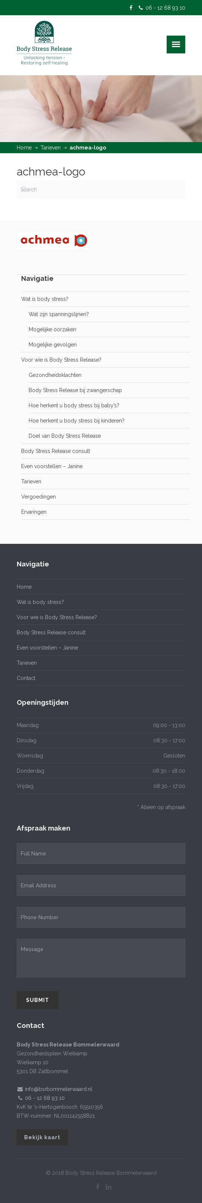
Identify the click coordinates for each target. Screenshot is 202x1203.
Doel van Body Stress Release (65, 436)
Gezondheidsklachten (55, 375)
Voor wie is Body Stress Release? (61, 360)
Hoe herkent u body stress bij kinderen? (77, 421)
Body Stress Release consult (55, 451)
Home (24, 148)
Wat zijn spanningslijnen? (59, 314)
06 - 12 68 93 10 (165, 8)
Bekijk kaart (42, 1137)
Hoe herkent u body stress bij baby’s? (74, 405)
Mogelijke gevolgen (53, 345)
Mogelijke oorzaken (52, 329)
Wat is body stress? (44, 299)
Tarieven (51, 148)
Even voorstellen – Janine (52, 466)
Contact (26, 678)
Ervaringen (34, 512)
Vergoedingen (38, 497)
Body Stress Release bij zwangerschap (75, 390)
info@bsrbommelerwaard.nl (58, 1089)
